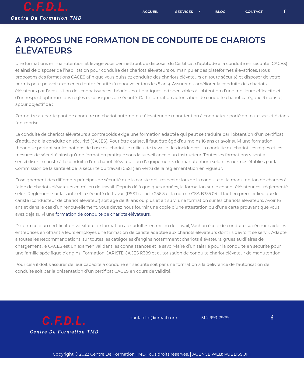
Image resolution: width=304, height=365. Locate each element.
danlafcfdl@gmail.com (153, 317)
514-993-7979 (215, 317)
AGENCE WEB (207, 354)
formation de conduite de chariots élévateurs (103, 214)
